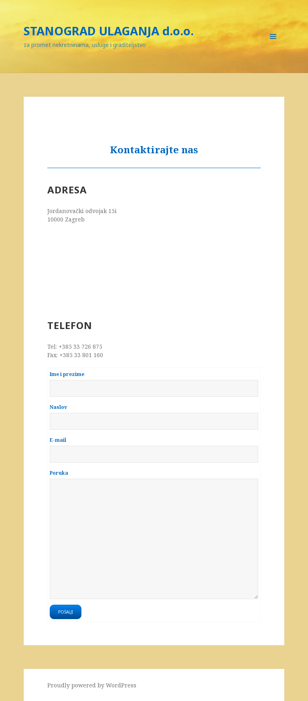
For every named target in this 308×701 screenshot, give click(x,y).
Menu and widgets (273, 47)
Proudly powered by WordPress (91, 685)
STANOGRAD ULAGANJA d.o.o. (109, 31)
